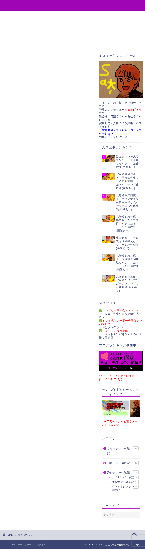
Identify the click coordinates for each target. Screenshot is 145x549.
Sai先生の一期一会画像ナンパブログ (72, 5)
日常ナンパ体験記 (122, 463)
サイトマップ (117, 16)
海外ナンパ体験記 (122, 472)
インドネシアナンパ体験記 (125, 488)
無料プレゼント (60, 16)
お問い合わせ (89, 16)
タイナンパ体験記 (125, 477)
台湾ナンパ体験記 (125, 482)
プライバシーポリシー (20, 544)
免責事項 (41, 544)
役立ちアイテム (29, 16)
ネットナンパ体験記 (122, 450)
